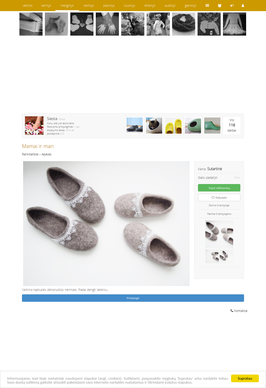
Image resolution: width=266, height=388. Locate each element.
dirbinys (149, 5)
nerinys (89, 5)
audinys (170, 5)
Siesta (52, 118)
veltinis (28, 5)
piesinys (109, 5)
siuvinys (129, 5)
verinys (46, 5)
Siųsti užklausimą (219, 187)
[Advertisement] (133, 77)
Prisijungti (133, 297)
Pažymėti (219, 197)
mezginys (67, 5)
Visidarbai (231, 125)
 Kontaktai (239, 310)
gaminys (190, 5)
